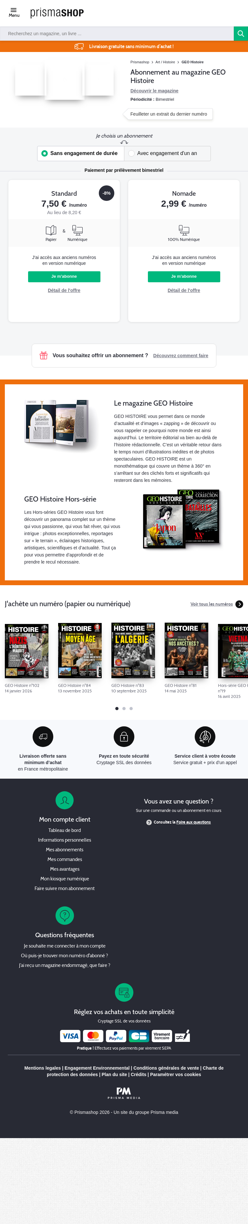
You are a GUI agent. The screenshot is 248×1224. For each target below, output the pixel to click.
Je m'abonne (64, 276)
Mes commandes (64, 859)
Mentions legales (42, 1068)
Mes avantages (64, 869)
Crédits (138, 1074)
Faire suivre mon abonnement (65, 889)
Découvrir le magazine (154, 90)
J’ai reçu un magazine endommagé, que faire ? (64, 965)
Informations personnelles (64, 840)
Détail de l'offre (64, 290)
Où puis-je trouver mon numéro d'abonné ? (64, 956)
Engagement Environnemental (97, 1068)
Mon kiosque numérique (64, 879)
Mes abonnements (64, 850)
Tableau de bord (64, 830)
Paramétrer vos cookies (175, 1074)
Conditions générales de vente (166, 1068)
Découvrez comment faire (180, 355)
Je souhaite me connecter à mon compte (65, 946)
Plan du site (114, 1074)
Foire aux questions (193, 822)
